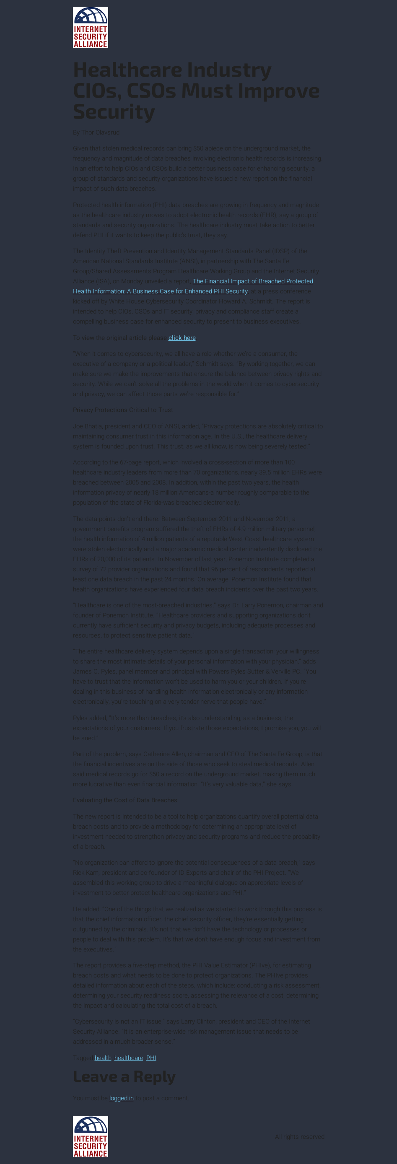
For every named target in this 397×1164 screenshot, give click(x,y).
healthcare (128, 1058)
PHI (151, 1058)
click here (182, 337)
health (103, 1058)
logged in (121, 1098)
